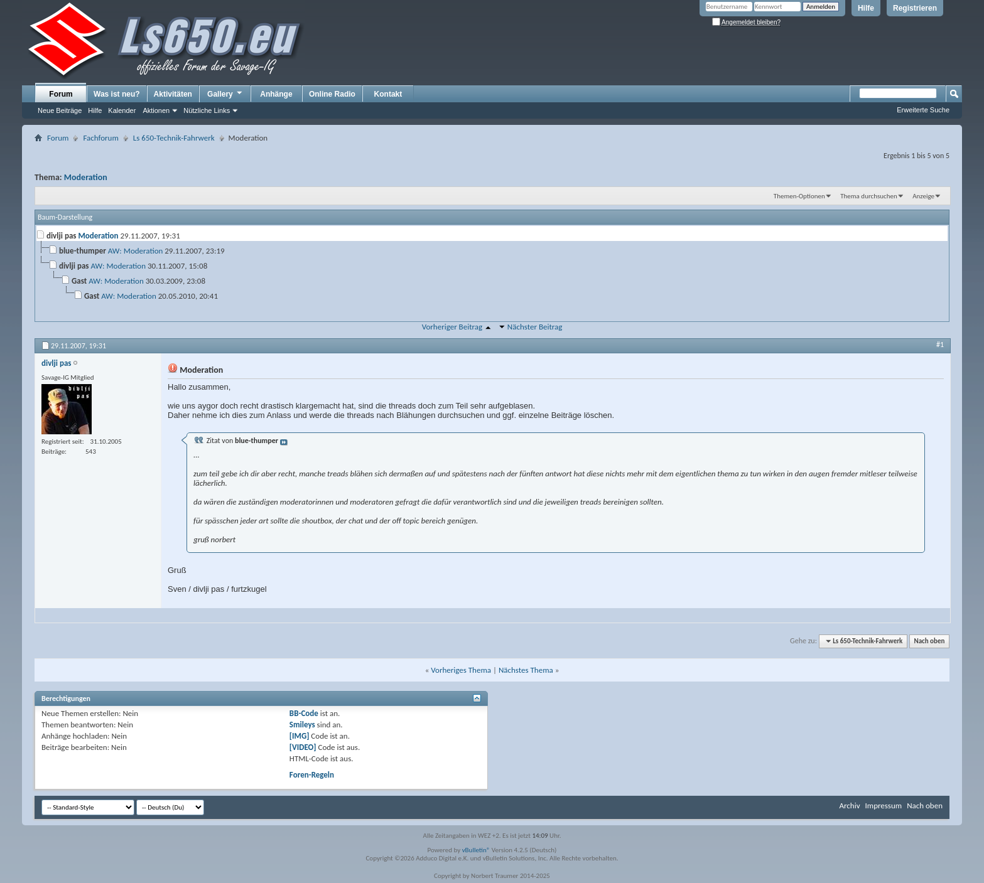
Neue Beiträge (60, 110)
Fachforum (100, 137)
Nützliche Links (206, 110)
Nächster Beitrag (535, 326)
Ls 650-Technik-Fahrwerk (174, 137)
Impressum (883, 805)
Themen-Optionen (799, 196)
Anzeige (923, 196)
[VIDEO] (302, 747)
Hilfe (866, 8)
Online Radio (332, 94)
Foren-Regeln (311, 774)
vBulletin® (476, 850)
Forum (60, 94)
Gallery (225, 93)
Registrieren (915, 8)
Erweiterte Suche (923, 110)
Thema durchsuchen (868, 196)
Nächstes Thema (526, 670)
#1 (940, 344)
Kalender (122, 110)
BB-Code (303, 713)
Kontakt (388, 94)
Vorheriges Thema (461, 670)
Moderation (85, 177)
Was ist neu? (117, 94)
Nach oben (929, 641)
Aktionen (156, 110)
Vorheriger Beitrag (452, 326)
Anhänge (276, 94)
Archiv (849, 805)
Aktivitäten (173, 94)
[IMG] (299, 736)
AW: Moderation (135, 250)
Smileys (302, 724)
